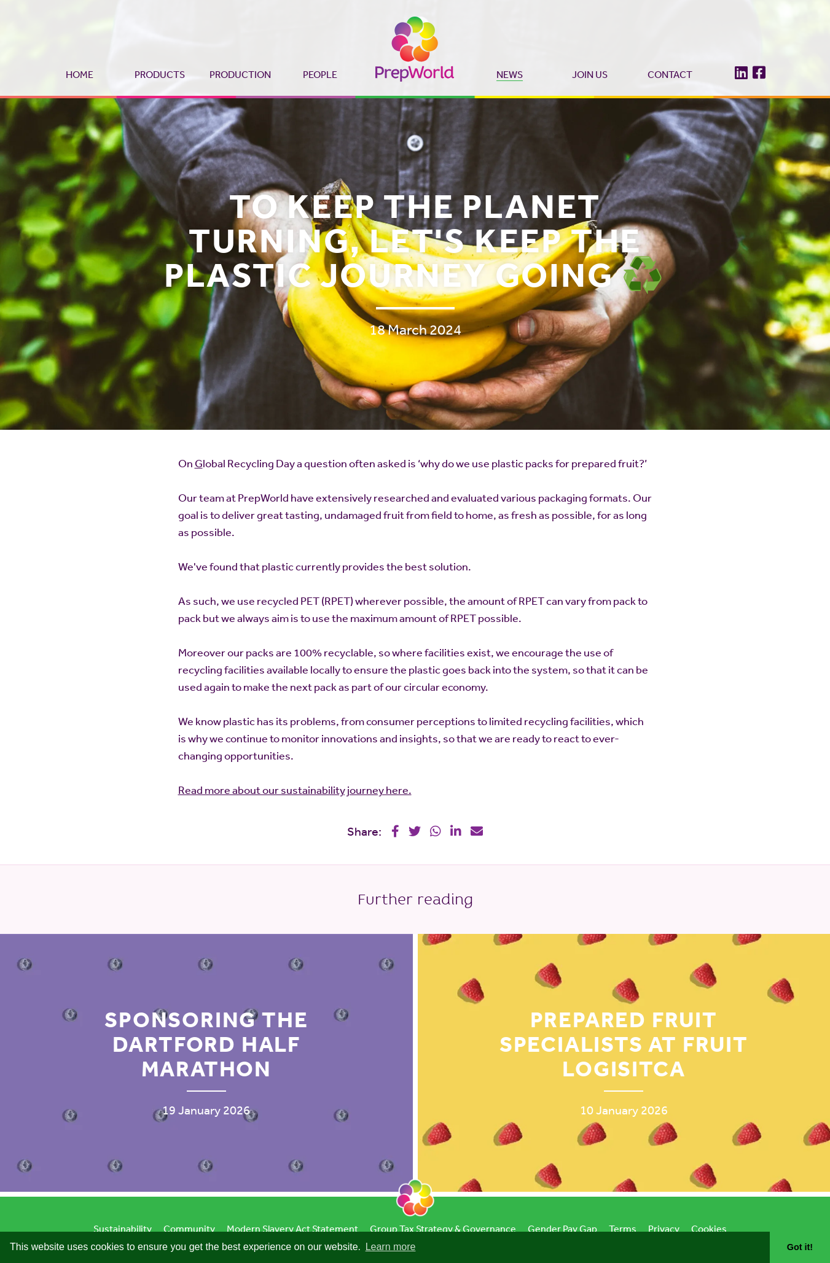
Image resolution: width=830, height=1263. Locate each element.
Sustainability (122, 1228)
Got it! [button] (800, 1247)
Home (79, 74)
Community (189, 1228)
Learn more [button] (391, 1247)
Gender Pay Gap (562, 1228)
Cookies (709, 1228)
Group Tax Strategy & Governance (443, 1228)
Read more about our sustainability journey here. (295, 789)
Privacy (663, 1228)
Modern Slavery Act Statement (292, 1228)
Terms (622, 1228)
